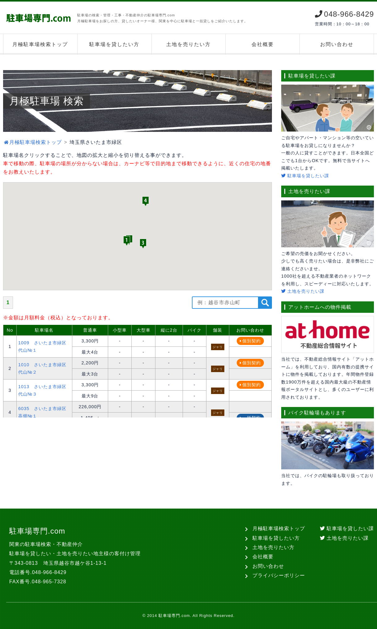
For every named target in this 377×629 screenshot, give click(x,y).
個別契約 (251, 340)
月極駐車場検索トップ (40, 44)
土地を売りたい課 (302, 291)
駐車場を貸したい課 (305, 175)
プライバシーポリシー (278, 575)
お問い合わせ (337, 44)
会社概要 (263, 44)
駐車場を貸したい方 (114, 44)
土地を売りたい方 (188, 44)
